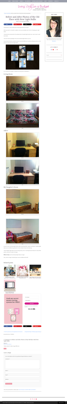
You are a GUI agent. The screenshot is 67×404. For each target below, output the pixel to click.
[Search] (61, 55)
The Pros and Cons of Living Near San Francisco (13, 331)
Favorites (50, 1)
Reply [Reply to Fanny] (5, 348)
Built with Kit (31, 309)
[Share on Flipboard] (37, 24)
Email (6, 374)
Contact (56, 1)
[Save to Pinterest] (17, 24)
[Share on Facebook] (8, 24)
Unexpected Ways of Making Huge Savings (33, 331)
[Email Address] (32, 300)
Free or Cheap (15, 1)
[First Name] (32, 297)
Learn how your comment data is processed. (27, 389)
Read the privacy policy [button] (30, 402)
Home (9, 1)
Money (21, 1)
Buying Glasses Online (37, 1)
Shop (45, 1)
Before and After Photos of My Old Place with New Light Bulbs (22, 18)
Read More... (54, 41)
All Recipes (27, 1)
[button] (13, 314)
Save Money (9, 13)
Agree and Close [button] (61, 402)
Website (6, 379)
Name (6, 370)
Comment (7, 358)
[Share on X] (27, 24)
